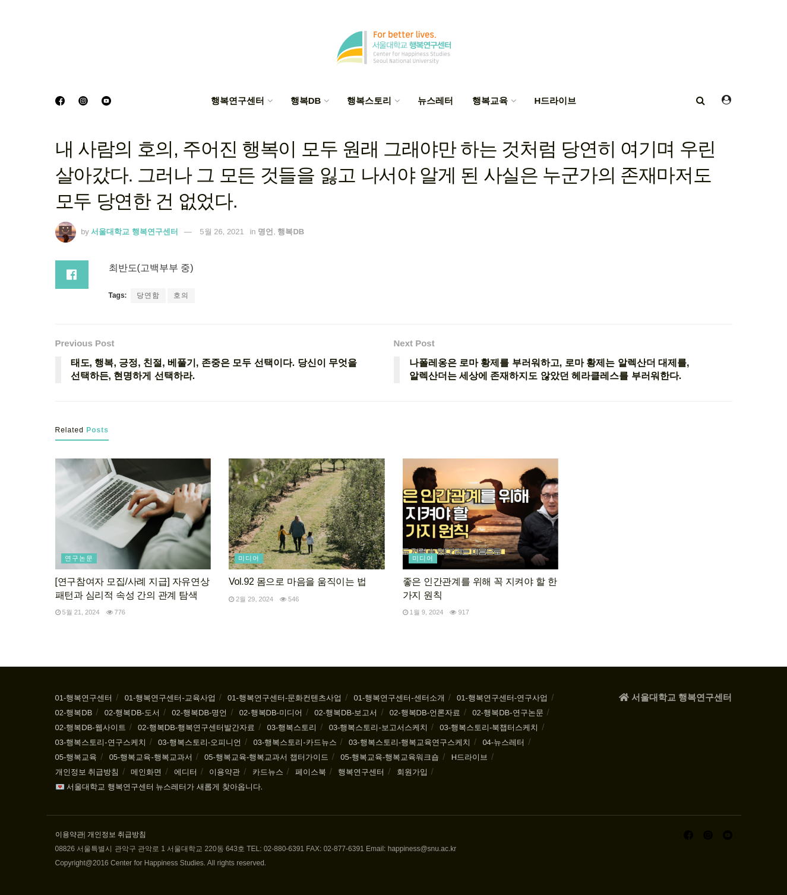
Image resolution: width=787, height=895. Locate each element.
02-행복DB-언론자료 (425, 712)
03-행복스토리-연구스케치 (100, 742)
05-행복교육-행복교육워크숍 (389, 757)
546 (289, 599)
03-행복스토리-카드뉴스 (294, 742)
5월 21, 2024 (77, 612)
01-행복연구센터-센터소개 (399, 697)
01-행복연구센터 (84, 697)
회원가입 (412, 771)
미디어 (249, 558)
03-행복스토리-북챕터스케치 (489, 727)
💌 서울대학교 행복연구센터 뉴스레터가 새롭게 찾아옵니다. (159, 786)
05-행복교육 (76, 757)
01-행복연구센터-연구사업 (502, 697)
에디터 (185, 771)
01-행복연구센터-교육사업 (170, 697)
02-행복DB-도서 (132, 712)
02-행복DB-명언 (199, 712)
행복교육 (490, 100)
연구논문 (79, 558)
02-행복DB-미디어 (270, 712)
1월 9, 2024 (423, 612)
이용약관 (224, 771)
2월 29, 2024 (251, 599)
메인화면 (146, 771)
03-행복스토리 (292, 727)
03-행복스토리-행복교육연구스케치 (409, 742)
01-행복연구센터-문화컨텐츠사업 (284, 697)
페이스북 (310, 771)
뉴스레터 (435, 100)
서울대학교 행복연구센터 (134, 231)
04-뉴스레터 (503, 742)
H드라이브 (555, 100)
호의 (181, 295)
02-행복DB (74, 712)
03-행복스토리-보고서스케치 (378, 727)
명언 (265, 231)
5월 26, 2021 (222, 231)
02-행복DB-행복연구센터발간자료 (196, 727)
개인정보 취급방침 (87, 771)
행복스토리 (369, 100)
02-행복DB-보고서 (345, 712)
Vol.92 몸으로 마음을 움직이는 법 (297, 582)
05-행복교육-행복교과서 (150, 757)
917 (459, 612)
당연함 (148, 295)
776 (115, 612)
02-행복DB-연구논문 (507, 712)
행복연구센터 (237, 100)
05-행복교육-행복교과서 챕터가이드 (266, 757)
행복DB (305, 100)
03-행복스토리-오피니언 (199, 742)
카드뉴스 (267, 771)
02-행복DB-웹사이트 (90, 727)
